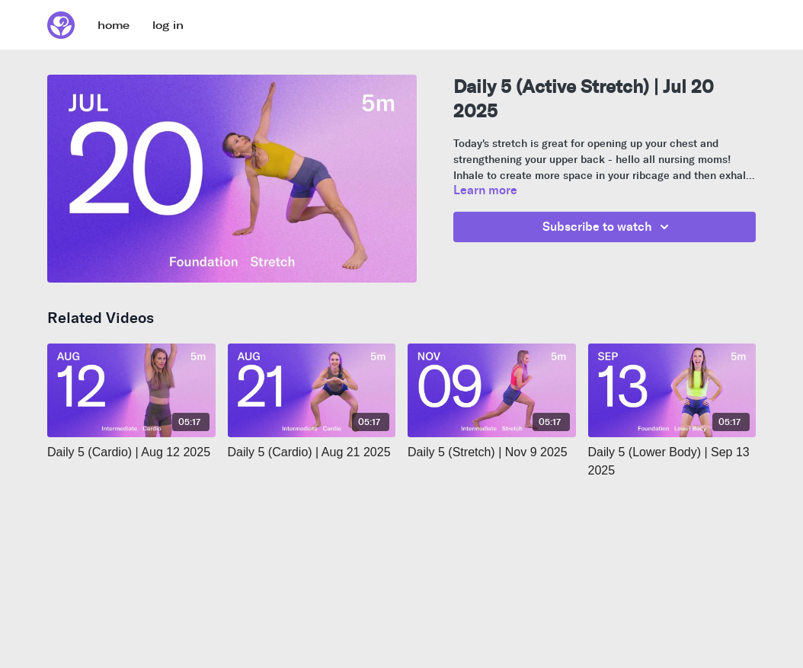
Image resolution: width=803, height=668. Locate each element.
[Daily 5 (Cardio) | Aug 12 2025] (131, 452)
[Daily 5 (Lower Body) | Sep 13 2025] (672, 461)
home (114, 25)
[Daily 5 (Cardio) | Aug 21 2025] (312, 452)
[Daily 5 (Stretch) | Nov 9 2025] (492, 452)
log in (168, 25)
